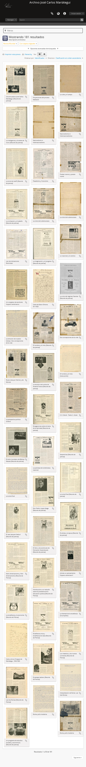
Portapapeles (52, 13)
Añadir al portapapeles (26, 97)
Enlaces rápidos (64, 13)
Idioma (58, 13)
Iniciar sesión (76, 13)
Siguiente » (78, 757)
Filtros (9, 30)
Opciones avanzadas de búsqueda (43, 48)
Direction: (51, 58)
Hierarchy (27, 54)
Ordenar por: (29, 58)
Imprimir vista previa (11, 54)
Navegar (10, 20)
